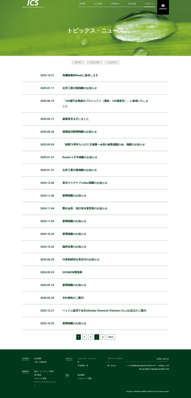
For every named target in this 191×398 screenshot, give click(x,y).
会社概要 (98, 3)
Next (110, 337)
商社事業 (37, 375)
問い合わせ (111, 366)
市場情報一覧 (83, 366)
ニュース (112, 62)
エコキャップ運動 (85, 378)
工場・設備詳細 (40, 362)
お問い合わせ (163, 359)
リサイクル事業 (40, 378)
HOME (82, 3)
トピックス (94, 62)
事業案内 (115, 3)
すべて (78, 62)
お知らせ (149, 3)
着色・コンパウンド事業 (43, 371)
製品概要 (132, 3)
